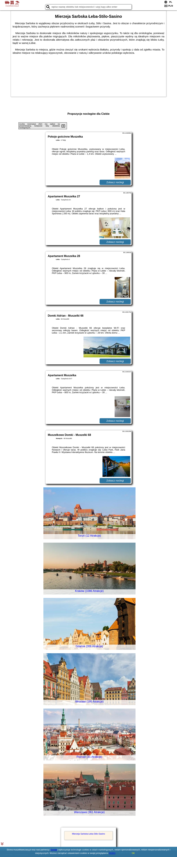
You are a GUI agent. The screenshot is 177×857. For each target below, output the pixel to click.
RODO (112, 853)
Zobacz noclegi (115, 182)
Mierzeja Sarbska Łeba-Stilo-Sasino (88, 834)
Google (53, 850)
